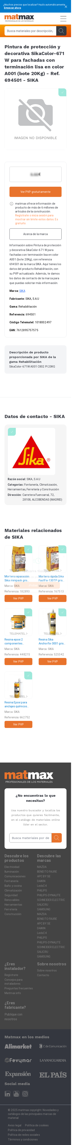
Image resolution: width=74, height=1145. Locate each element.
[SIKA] (31, 451)
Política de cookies (37, 1125)
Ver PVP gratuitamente (36, 192)
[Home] (19, 18)
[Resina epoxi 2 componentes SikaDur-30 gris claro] (18, 636)
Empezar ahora (12, 7)
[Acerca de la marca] (35, 234)
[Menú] (63, 19)
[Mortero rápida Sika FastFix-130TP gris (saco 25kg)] (53, 573)
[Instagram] (25, 1094)
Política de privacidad (21, 1130)
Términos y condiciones (23, 1139)
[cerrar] (66, 6)
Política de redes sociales (24, 1135)
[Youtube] (16, 1094)
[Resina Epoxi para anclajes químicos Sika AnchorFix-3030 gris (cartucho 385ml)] (18, 699)
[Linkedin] (7, 1094)
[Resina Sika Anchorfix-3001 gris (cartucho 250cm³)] (53, 636)
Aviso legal (14, 1125)
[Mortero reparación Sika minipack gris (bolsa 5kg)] (18, 573)
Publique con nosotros (13, 1016)
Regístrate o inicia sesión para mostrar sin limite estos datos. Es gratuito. (36, 219)
